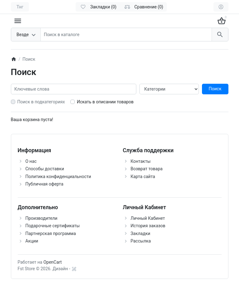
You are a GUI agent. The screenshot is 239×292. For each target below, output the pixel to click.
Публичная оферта (44, 183)
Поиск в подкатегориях (41, 101)
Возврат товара (147, 168)
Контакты (141, 161)
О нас (31, 161)
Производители (42, 218)
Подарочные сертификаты (53, 225)
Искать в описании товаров (105, 101)
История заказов (148, 225)
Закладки (140, 233)
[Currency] (20, 7)
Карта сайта (143, 176)
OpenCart (52, 262)
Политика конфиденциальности (58, 176)
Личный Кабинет (148, 218)
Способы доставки (45, 168)
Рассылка (141, 240)
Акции (32, 240)
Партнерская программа (51, 233)
